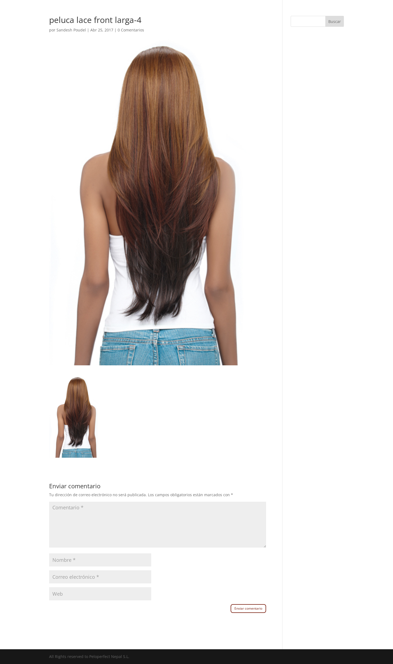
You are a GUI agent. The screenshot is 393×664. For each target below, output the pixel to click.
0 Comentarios (131, 30)
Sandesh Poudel (71, 30)
